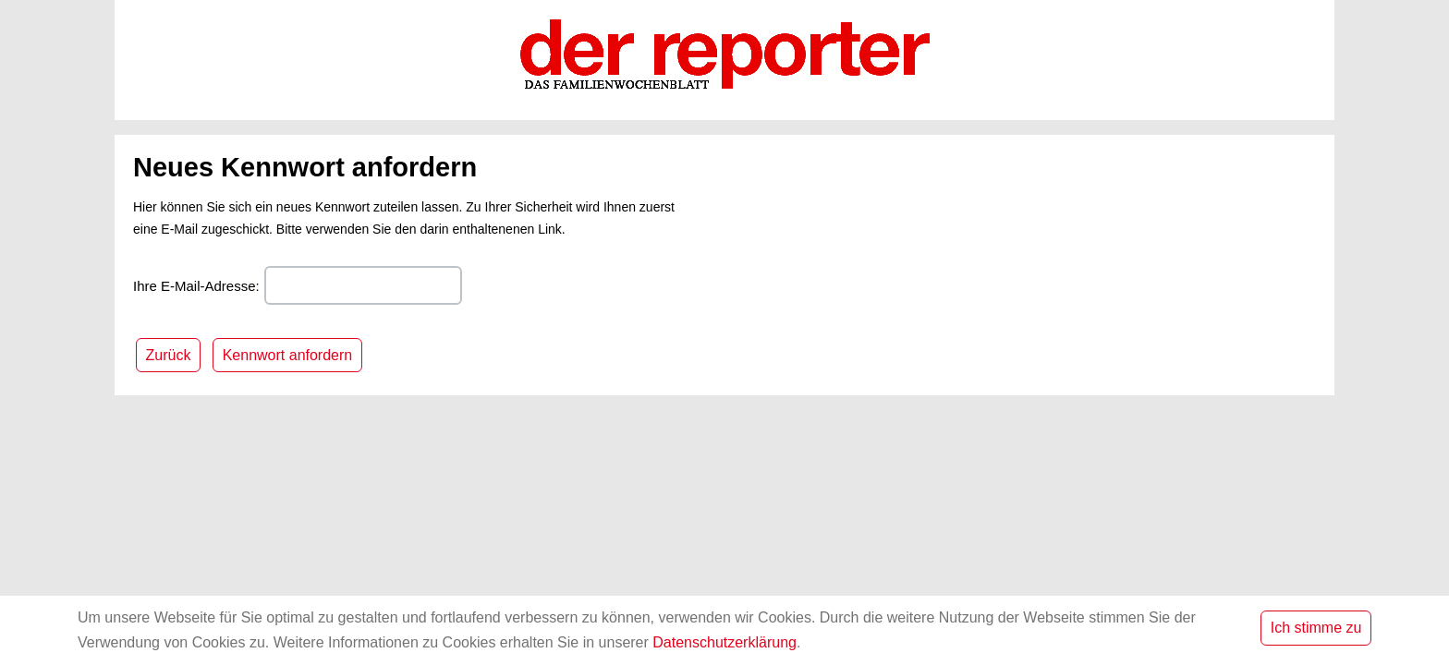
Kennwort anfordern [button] (288, 355)
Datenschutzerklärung (724, 642)
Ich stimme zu (1316, 627)
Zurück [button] (168, 355)
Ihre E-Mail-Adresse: (196, 286)
